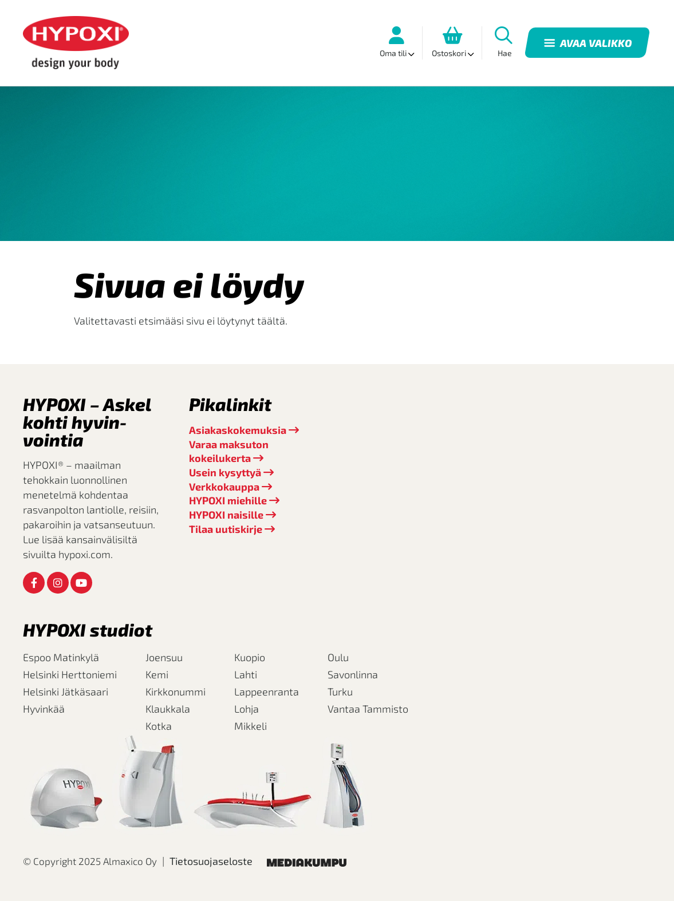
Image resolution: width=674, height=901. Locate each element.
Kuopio (249, 657)
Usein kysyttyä (225, 472)
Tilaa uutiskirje (225, 529)
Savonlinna (353, 674)
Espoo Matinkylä (61, 657)
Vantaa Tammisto (368, 708)
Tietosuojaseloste (211, 861)
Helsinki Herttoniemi (70, 674)
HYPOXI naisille (226, 514)
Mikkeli (250, 726)
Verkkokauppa (224, 486)
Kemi (156, 674)
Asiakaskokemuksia (237, 430)
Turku (340, 691)
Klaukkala (167, 708)
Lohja (246, 708)
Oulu (338, 657)
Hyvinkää (44, 708)
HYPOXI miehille (228, 500)
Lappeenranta (266, 691)
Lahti (245, 674)
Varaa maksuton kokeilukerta (229, 451)
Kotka (158, 726)
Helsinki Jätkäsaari (65, 691)
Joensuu (164, 657)
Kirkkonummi (175, 691)
